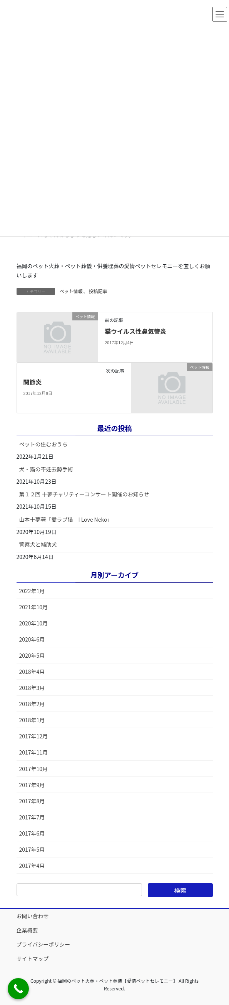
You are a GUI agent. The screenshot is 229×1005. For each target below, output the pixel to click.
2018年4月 (32, 671)
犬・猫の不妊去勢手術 (46, 469)
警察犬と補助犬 (38, 544)
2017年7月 (32, 817)
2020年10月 (33, 623)
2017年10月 (33, 769)
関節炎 (32, 381)
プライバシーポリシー (43, 944)
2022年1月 (32, 591)
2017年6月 (32, 833)
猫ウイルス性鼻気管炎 (135, 331)
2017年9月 (32, 785)
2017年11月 (33, 752)
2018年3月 (32, 688)
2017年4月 (32, 865)
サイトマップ (33, 958)
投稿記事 (98, 291)
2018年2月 (32, 704)
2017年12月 (33, 736)
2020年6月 (32, 639)
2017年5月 (32, 849)
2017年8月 (32, 801)
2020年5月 (32, 655)
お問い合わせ (33, 916)
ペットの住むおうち (43, 444)
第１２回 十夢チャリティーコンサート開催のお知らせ (84, 494)
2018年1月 (32, 720)
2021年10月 (33, 607)
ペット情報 (71, 291)
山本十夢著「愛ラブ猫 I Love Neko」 (66, 519)
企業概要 (27, 930)
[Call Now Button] (18, 988)
